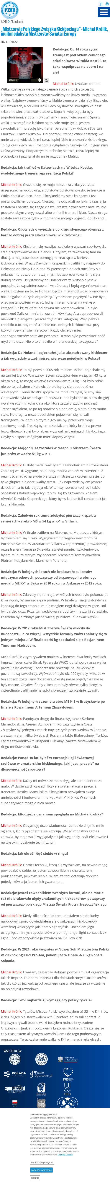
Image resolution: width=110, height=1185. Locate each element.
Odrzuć (35, 1177)
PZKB (4, 21)
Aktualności (17, 21)
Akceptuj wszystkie (41, 1170)
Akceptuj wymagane (42, 1162)
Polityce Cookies (65, 1155)
